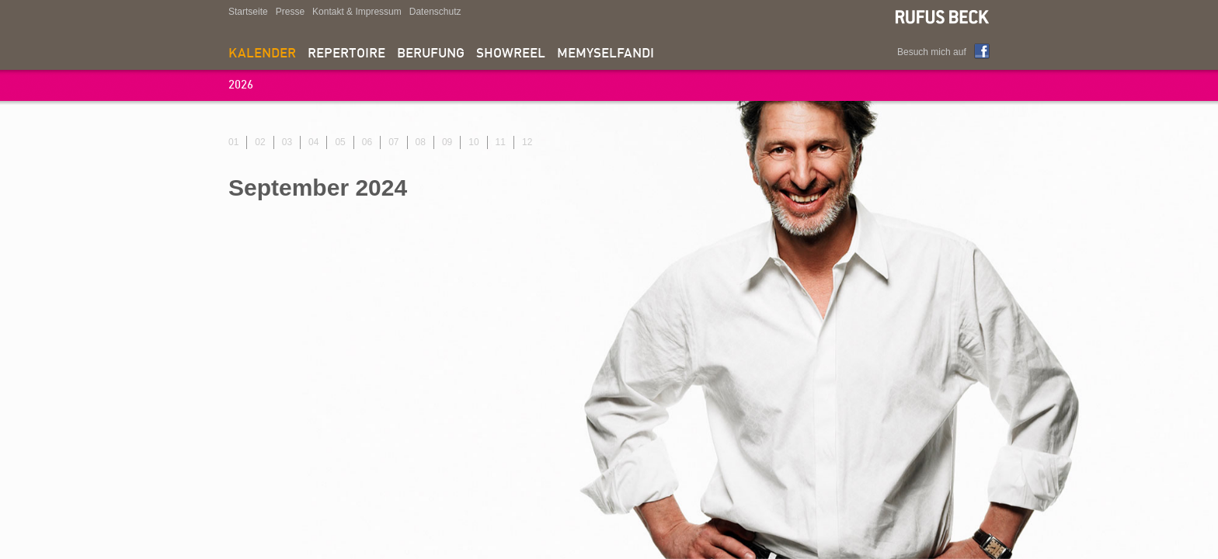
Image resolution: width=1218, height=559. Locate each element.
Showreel (510, 54)
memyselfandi (605, 54)
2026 (240, 86)
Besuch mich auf (931, 52)
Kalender (262, 54)
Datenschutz (435, 11)
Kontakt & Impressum (357, 11)
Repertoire (346, 54)
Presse (290, 11)
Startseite (248, 11)
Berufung (431, 54)
